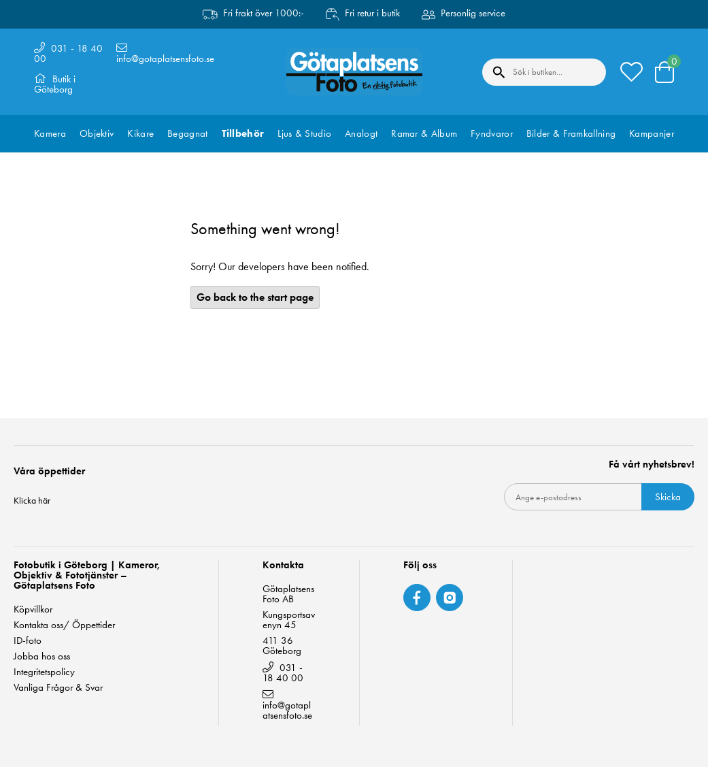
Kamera (50, 133)
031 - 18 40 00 (68, 53)
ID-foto (27, 641)
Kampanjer (651, 133)
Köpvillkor (33, 609)
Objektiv (97, 133)
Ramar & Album (424, 133)
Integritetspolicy (44, 672)
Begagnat (187, 133)
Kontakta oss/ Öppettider (64, 625)
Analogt (361, 133)
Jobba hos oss (42, 656)
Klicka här (32, 500)
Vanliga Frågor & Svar (58, 688)
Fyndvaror (492, 133)
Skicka (668, 497)
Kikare (140, 133)
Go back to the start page (255, 297)
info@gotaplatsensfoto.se (165, 58)
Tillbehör (243, 133)
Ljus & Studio (304, 133)
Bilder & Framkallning (571, 133)
